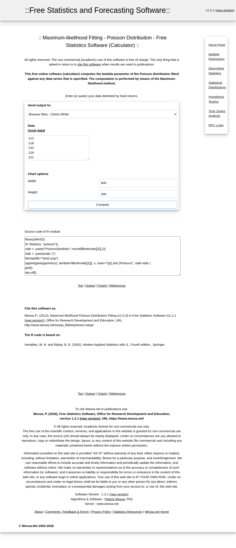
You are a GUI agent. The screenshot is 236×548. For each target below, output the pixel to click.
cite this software (89, 64)
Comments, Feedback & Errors (67, 511)
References (117, 285)
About (39, 511)
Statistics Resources (128, 511)
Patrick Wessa (115, 499)
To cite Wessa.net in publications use (101, 409)
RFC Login (216, 125)
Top (80, 285)
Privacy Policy (101, 511)
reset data (36, 130)
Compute (102, 204)
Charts (102, 285)
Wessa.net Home (157, 511)
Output (90, 285)
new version (224, 10)
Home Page (216, 45)
